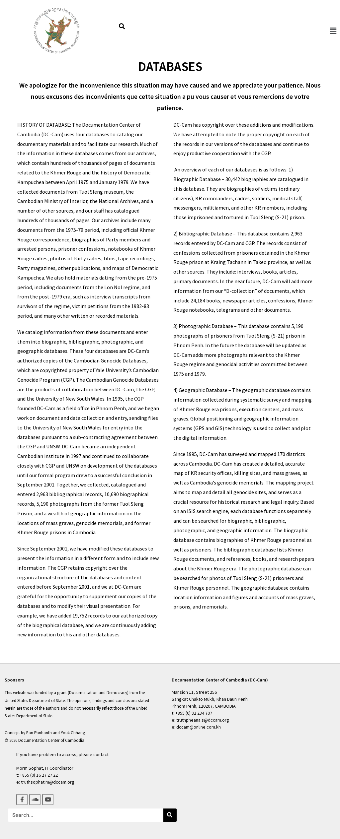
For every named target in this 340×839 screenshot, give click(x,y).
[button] (333, 30)
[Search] (170, 815)
